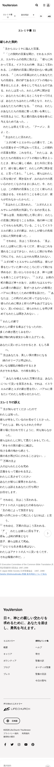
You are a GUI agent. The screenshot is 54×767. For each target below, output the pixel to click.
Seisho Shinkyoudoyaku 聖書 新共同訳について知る (23, 574)
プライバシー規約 (10, 733)
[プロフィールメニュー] (46, 5)
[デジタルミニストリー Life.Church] (27, 705)
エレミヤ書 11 (9, 15)
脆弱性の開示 (9, 736)
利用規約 (25, 733)
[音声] (41, 16)
